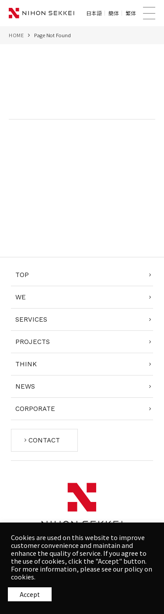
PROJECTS (32, 342)
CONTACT (44, 440)
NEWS (25, 386)
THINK (26, 364)
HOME (16, 35)
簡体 (113, 13)
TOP (22, 275)
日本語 (94, 13)
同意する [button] (29, 594)
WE (20, 297)
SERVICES (31, 319)
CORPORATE (35, 409)
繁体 (131, 13)
